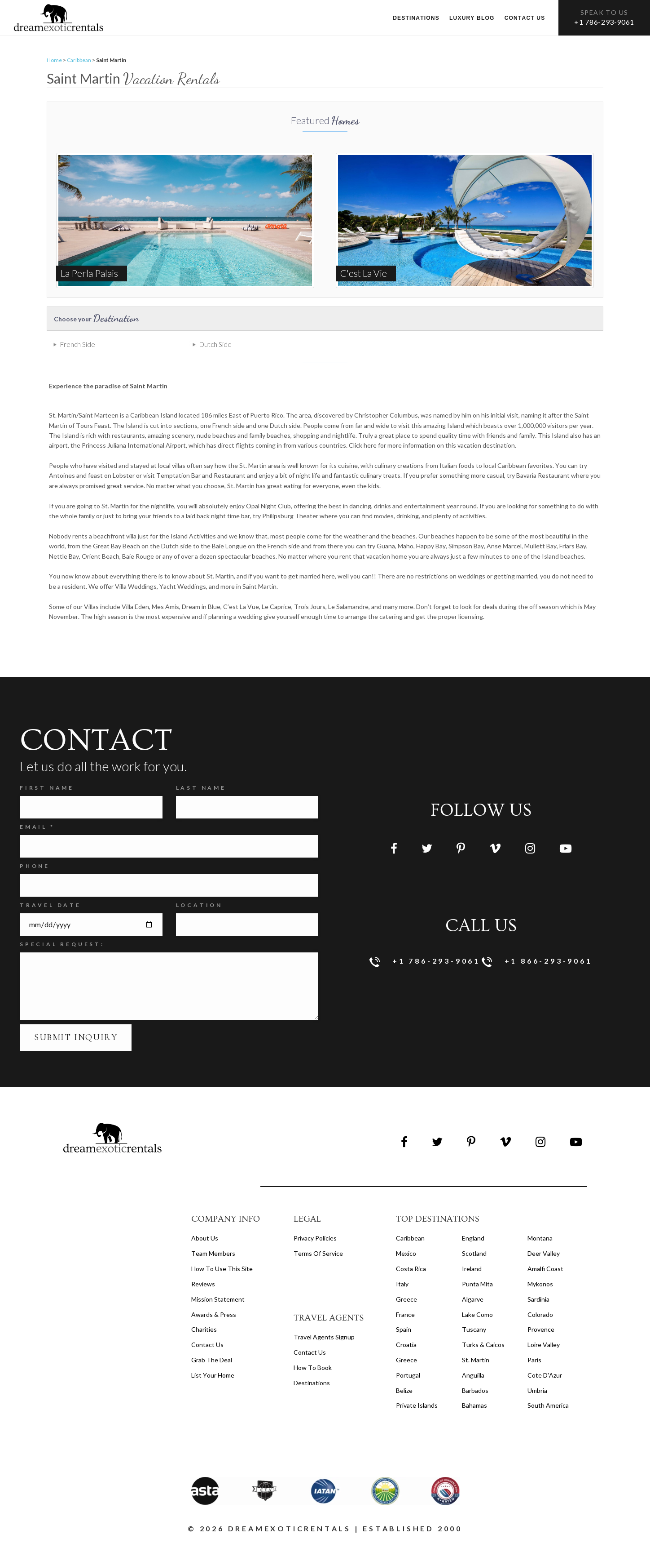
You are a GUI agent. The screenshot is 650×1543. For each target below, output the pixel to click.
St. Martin (475, 1360)
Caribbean (79, 60)
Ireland (472, 1268)
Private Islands (417, 1405)
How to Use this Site (222, 1268)
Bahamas (474, 1405)
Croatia (406, 1344)
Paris (534, 1360)
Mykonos (540, 1284)
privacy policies (315, 1238)
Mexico (406, 1253)
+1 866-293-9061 (537, 961)
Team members (213, 1253)
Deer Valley (543, 1253)
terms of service (318, 1253)
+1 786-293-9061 (604, 22)
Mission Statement (218, 1299)
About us (204, 1238)
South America (548, 1405)
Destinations (416, 18)
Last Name (201, 787)
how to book (313, 1367)
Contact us (525, 18)
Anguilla (473, 1375)
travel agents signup (324, 1337)
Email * (37, 826)
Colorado (540, 1314)
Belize (404, 1390)
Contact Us (207, 1344)
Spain (403, 1329)
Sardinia (538, 1299)
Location (199, 905)
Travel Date (50, 905)
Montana (540, 1238)
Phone (35, 866)
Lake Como (477, 1314)
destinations (312, 1383)
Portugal (408, 1375)
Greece (406, 1299)
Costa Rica (411, 1268)
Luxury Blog (472, 18)
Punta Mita (477, 1284)
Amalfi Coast (545, 1268)
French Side (77, 344)
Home (54, 60)
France (405, 1314)
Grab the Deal (211, 1360)
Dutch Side (215, 344)
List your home (212, 1375)
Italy (402, 1284)
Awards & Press (213, 1314)
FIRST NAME (47, 787)
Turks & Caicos (483, 1344)
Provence (540, 1329)
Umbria (537, 1390)
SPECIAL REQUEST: (62, 944)
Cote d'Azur (544, 1375)
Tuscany (474, 1329)
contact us (310, 1352)
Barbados (475, 1390)
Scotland (474, 1253)
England (473, 1238)
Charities (204, 1329)
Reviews (203, 1284)
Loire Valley (543, 1344)
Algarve (472, 1299)
